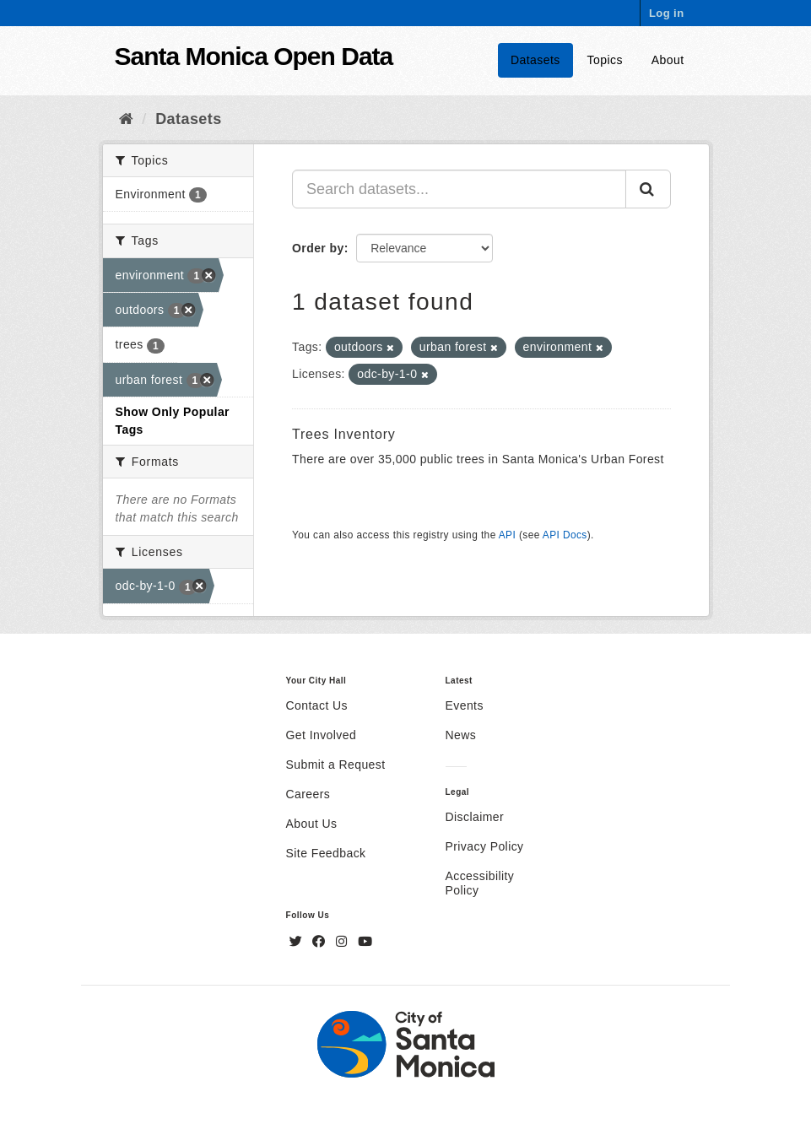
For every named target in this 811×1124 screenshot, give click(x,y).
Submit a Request (336, 764)
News (461, 735)
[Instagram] (343, 942)
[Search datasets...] (459, 189)
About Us (312, 823)
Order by (318, 248)
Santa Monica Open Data (254, 56)
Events (465, 705)
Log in (666, 13)
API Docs (565, 535)
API (507, 535)
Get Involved (321, 735)
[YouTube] (365, 942)
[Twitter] (298, 942)
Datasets (535, 60)
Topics (605, 60)
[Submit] (648, 189)
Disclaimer (475, 817)
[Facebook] (321, 942)
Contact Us (317, 705)
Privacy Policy (485, 846)
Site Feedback (326, 853)
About (668, 60)
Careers (308, 794)
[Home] (126, 119)
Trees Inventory (344, 434)
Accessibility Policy (480, 883)
